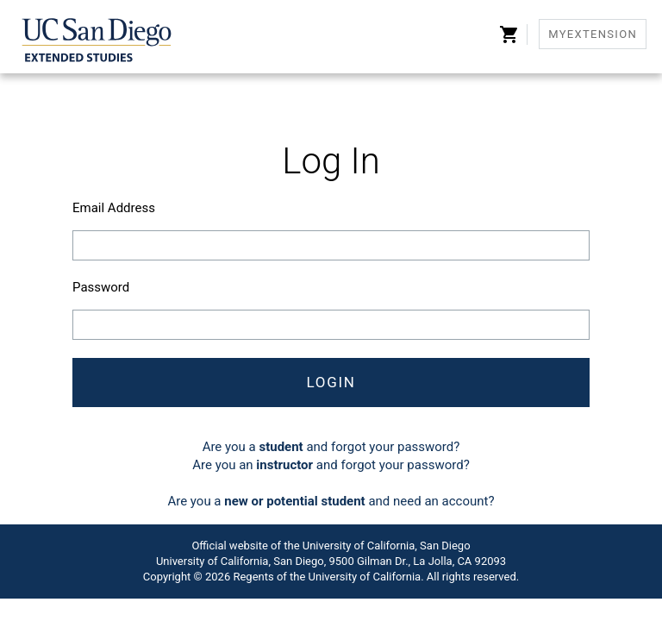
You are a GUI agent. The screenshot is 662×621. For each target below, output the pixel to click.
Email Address (113, 208)
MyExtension (592, 34)
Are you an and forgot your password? (331, 465)
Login (330, 382)
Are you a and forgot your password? (331, 447)
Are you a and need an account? (330, 501)
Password (100, 287)
